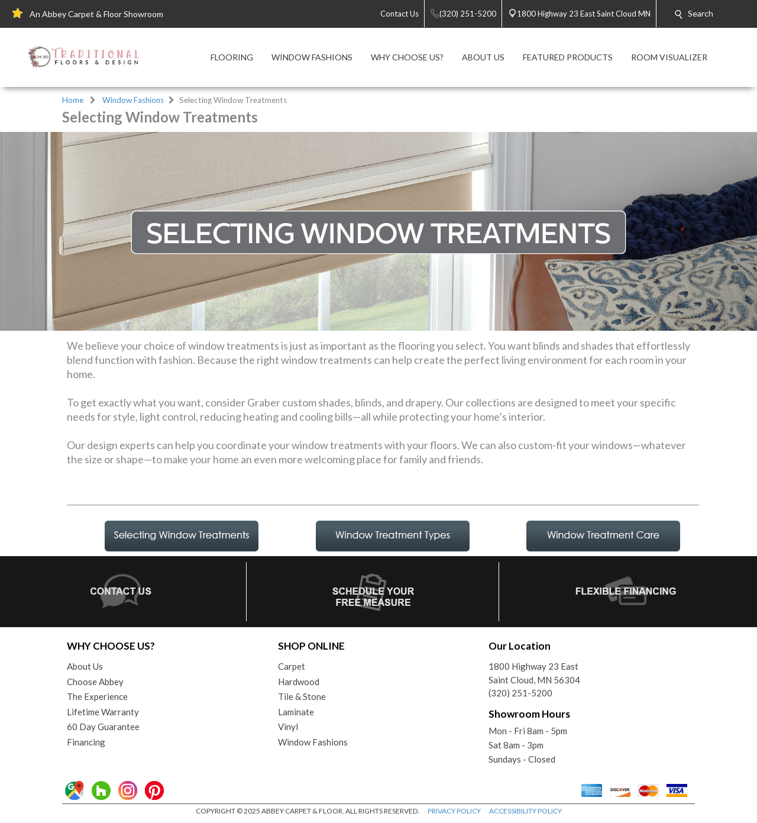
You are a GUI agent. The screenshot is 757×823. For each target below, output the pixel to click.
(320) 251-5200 (520, 693)
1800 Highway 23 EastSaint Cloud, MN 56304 (534, 673)
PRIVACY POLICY (454, 810)
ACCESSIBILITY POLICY (525, 810)
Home (72, 100)
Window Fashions (133, 100)
